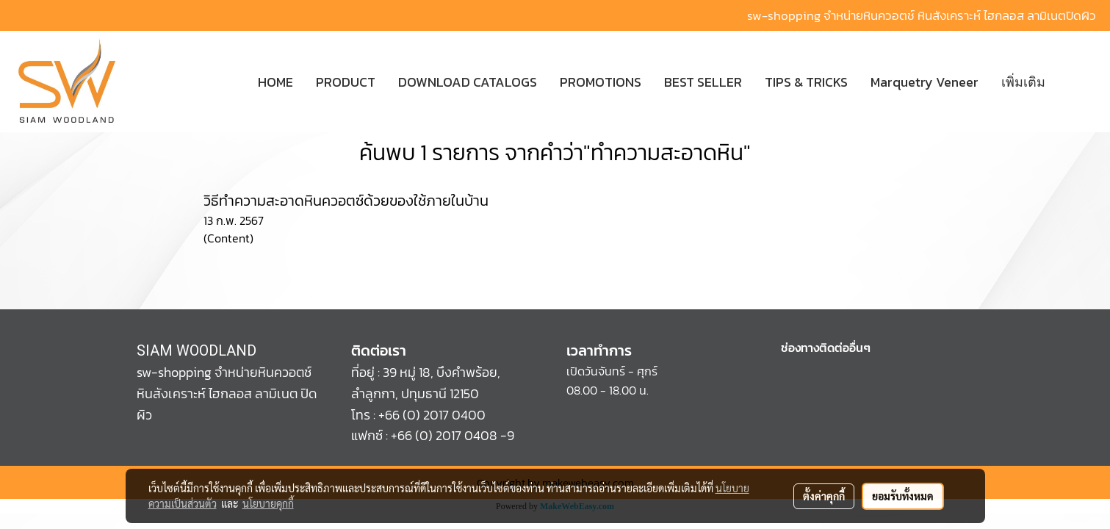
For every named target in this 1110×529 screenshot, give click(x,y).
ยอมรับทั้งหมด (903, 496)
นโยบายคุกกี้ (268, 503)
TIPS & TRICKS (806, 82)
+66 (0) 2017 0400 (432, 415)
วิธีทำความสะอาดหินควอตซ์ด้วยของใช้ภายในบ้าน (346, 201)
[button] (1078, 81)
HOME (275, 82)
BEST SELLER (703, 82)
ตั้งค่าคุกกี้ (824, 496)
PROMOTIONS (600, 82)
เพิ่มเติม (1023, 82)
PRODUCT (345, 82)
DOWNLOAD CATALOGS (467, 82)
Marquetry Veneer (925, 82)
